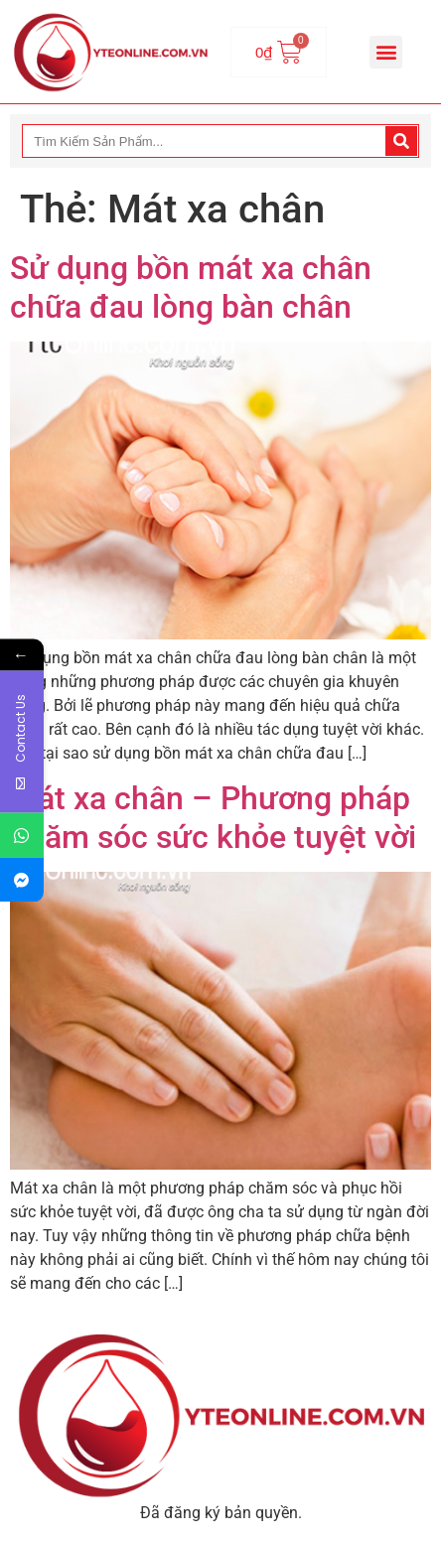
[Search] (401, 141)
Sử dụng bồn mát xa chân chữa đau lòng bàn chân (190, 287)
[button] (385, 52)
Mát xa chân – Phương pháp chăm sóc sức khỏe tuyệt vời (213, 817)
